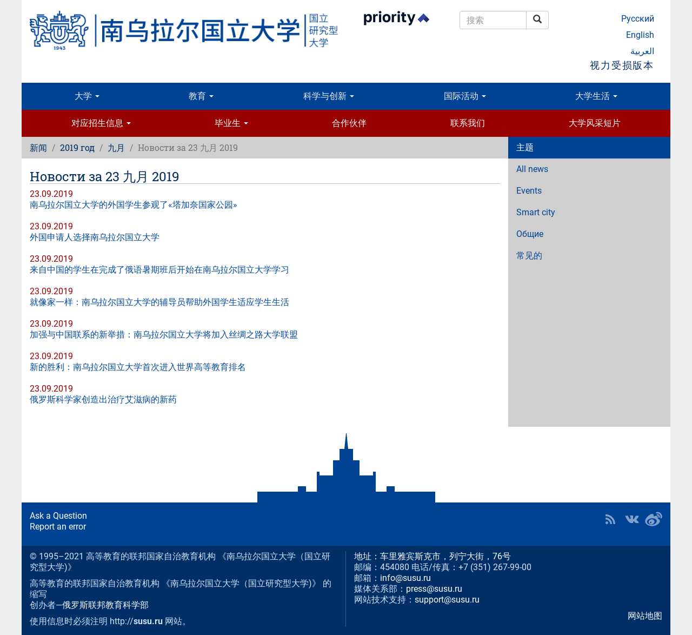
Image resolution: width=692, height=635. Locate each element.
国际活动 (465, 96)
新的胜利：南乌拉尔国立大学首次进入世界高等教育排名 (138, 367)
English (640, 35)
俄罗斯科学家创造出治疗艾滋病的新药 (103, 399)
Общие (529, 234)
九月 (116, 147)
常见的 (529, 255)
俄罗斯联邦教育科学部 (105, 605)
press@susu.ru (434, 589)
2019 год (77, 147)
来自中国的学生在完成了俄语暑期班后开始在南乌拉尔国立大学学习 (159, 269)
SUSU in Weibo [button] (653, 519)
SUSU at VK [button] (632, 519)
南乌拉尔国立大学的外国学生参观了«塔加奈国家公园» (133, 205)
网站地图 (645, 616)
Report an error (58, 526)
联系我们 (467, 123)
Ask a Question (58, 516)
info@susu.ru (405, 578)
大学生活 (596, 96)
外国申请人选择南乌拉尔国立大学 (94, 237)
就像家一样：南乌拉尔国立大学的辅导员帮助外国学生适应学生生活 (159, 302)
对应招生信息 (101, 123)
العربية (642, 51)
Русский (637, 19)
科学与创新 (328, 96)
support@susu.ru (447, 599)
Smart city (535, 212)
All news (532, 169)
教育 (201, 96)
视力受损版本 (622, 65)
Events (529, 191)
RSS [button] (610, 519)
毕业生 (231, 123)
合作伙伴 (349, 123)
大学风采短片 (595, 123)
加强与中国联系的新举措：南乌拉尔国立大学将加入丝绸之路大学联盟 (164, 334)
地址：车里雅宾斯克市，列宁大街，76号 (432, 556)
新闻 (38, 147)
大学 (87, 96)
